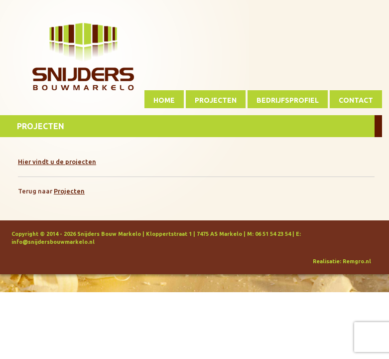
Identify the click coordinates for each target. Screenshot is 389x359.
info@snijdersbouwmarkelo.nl (53, 242)
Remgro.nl (357, 261)
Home (164, 100)
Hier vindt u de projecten (57, 161)
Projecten (216, 100)
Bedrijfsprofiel (288, 100)
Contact (356, 100)
